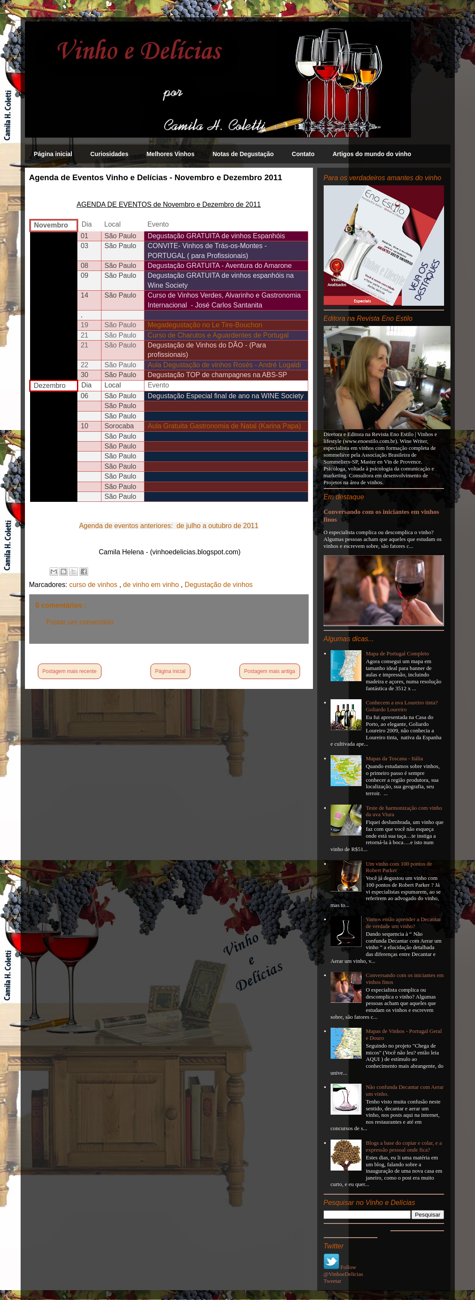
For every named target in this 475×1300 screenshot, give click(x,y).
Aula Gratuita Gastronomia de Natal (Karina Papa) (224, 426)
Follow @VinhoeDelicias (343, 1270)
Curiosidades (109, 154)
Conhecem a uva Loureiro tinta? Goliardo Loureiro (402, 706)
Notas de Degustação (242, 154)
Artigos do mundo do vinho (372, 154)
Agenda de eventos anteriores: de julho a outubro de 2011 (168, 525)
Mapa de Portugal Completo (397, 653)
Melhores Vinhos (171, 154)
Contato (303, 154)
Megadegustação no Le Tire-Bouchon (204, 325)
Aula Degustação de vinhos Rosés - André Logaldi (224, 365)
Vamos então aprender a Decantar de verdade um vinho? (403, 922)
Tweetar (333, 1281)
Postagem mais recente (70, 671)
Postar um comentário (80, 622)
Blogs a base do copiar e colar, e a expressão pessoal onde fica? (404, 1146)
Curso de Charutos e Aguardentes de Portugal (217, 335)
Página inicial (53, 154)
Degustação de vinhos (218, 584)
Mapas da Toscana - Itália (394, 758)
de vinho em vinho (152, 584)
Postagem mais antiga (269, 671)
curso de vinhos (94, 584)
